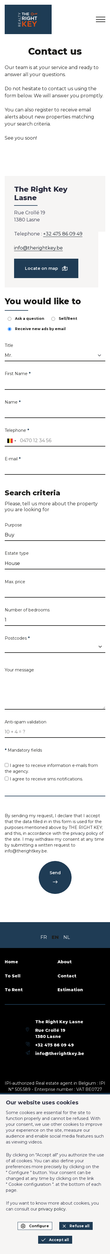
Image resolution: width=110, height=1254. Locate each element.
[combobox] (11, 441)
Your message (19, 670)
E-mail (13, 459)
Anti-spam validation (25, 722)
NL (66, 937)
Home (11, 961)
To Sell (13, 976)
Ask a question (26, 318)
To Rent (14, 989)
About (64, 961)
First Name (18, 373)
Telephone (17, 430)
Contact (66, 976)
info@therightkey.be (38, 248)
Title (9, 345)
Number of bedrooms (27, 610)
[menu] (100, 19)
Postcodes (17, 638)
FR (43, 937)
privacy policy (84, 833)
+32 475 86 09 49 (62, 234)
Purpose (13, 525)
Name (13, 402)
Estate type (17, 553)
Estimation (70, 989)
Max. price (15, 581)
